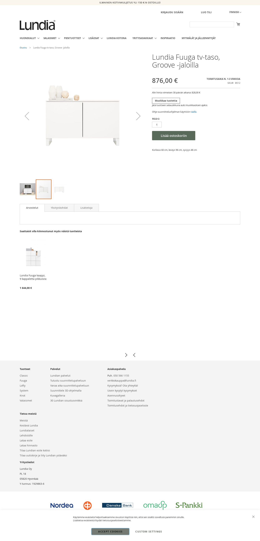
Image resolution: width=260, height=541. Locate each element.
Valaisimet (26, 400)
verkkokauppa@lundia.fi (121, 380)
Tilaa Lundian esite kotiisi (35, 450)
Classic (24, 375)
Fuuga (23, 380)
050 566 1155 (121, 375)
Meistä (24, 420)
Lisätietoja (86, 207)
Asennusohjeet (116, 395)
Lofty (22, 385)
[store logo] (37, 25)
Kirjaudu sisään (172, 12)
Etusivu (23, 47)
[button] (235, 12)
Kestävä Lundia (29, 425)
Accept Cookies (110, 531)
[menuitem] (28, 38)
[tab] (32, 208)
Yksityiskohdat (59, 207)
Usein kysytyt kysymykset (122, 390)
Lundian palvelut (60, 375)
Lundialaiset (27, 430)
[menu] (130, 38)
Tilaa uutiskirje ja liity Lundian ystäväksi (43, 455)
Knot (22, 395)
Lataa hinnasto (28, 445)
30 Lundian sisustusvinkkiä (66, 400)
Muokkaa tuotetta (166, 100)
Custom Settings (148, 531)
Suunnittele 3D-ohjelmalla (65, 390)
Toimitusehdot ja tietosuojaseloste (127, 405)
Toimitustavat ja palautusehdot (125, 400)
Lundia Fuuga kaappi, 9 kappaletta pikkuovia (33, 277)
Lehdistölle (26, 435)
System (24, 390)
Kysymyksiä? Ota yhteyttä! (122, 385)
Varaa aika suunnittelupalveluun (69, 385)
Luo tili (206, 12)
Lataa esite (26, 440)
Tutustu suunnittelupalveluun (68, 380)
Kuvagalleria (57, 395)
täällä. (194, 111)
